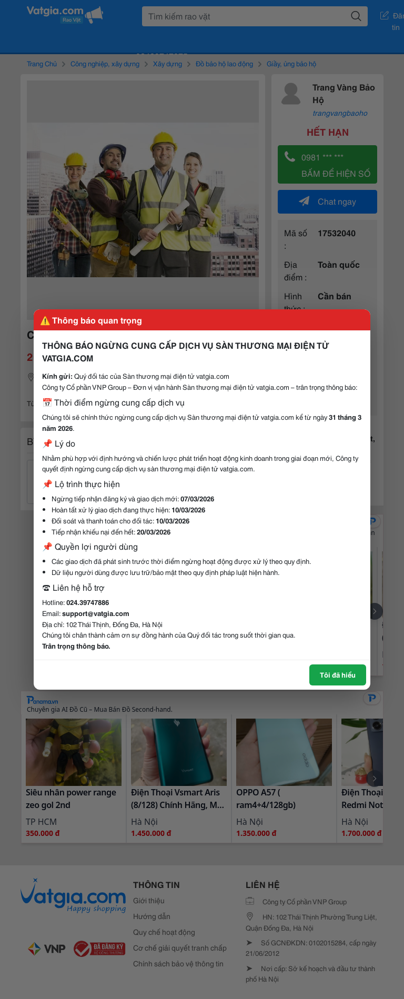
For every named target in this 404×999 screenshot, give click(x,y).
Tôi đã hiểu (338, 674)
